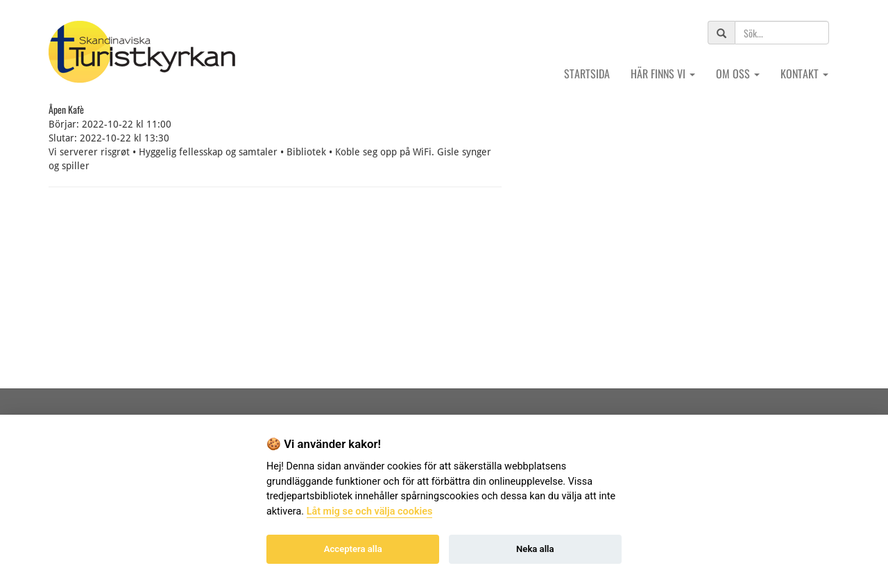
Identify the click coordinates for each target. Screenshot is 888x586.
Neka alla (535, 549)
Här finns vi (663, 73)
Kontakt (804, 73)
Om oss (738, 73)
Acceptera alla (353, 549)
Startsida (587, 73)
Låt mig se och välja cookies (370, 511)
